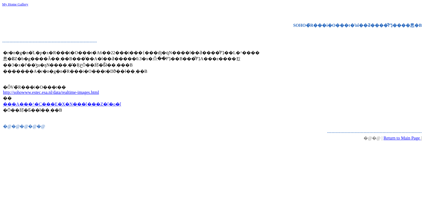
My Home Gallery (15, 4)
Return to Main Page (402, 138)
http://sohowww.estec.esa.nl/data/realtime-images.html (51, 92)
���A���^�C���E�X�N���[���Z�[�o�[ (62, 104)
